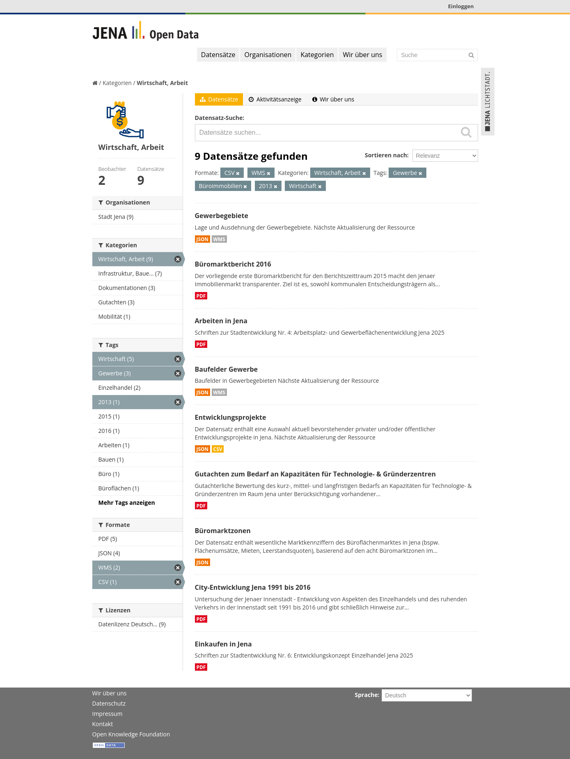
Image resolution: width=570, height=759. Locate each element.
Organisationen (267, 54)
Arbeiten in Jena (221, 320)
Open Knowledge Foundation (131, 734)
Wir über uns (362, 54)
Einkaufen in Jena (223, 644)
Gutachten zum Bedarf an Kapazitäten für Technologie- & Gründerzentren (315, 473)
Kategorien (317, 54)
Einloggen (461, 6)
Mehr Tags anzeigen (126, 502)
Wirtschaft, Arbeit (162, 83)
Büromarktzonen (223, 530)
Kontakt (102, 724)
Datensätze (218, 54)
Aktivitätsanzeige (275, 99)
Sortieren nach (386, 155)
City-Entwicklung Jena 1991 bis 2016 (253, 587)
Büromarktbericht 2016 (233, 264)
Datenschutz (109, 703)
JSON (202, 239)
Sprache (366, 695)
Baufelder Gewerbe (226, 369)
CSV (217, 449)
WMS (219, 239)
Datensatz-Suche (219, 118)
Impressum (107, 714)
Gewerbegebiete (221, 215)
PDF (201, 295)
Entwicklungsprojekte (230, 417)
